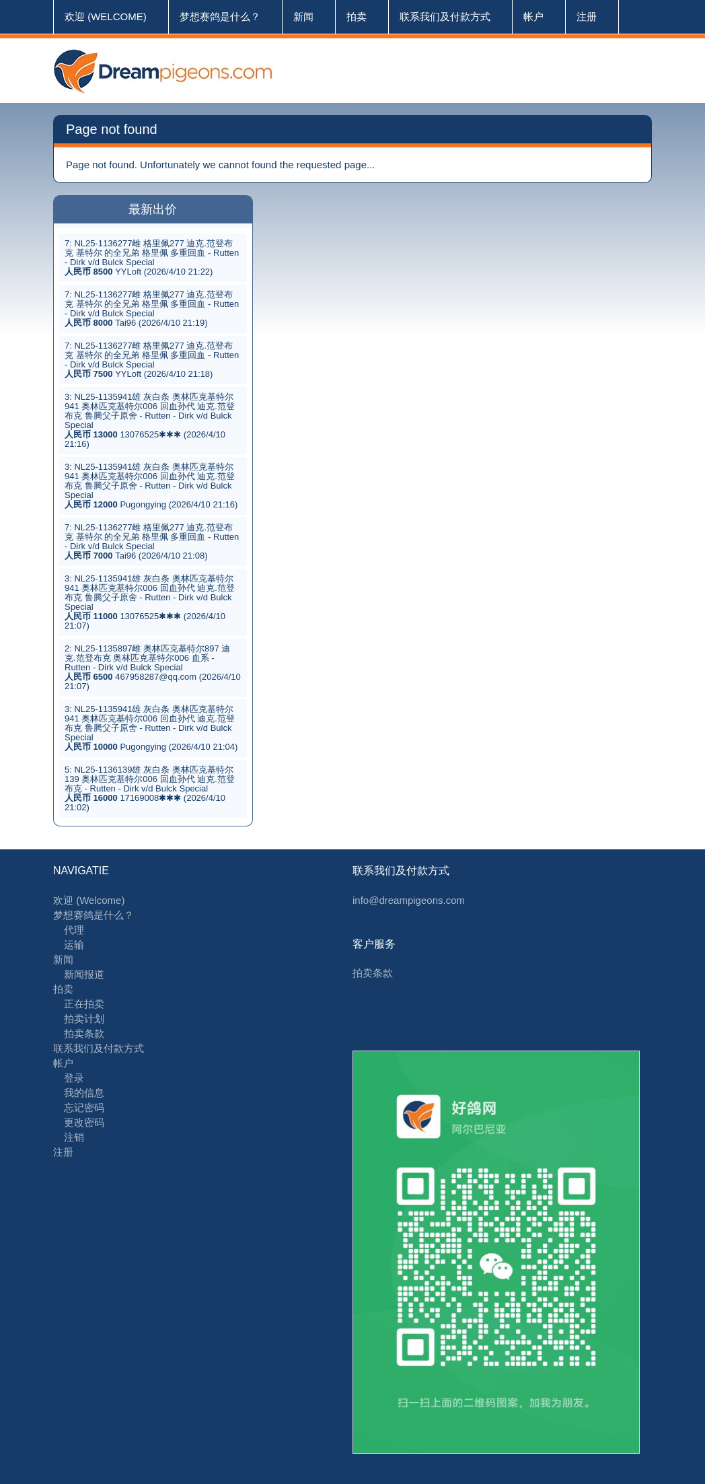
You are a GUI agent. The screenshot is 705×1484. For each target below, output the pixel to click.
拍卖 (356, 16)
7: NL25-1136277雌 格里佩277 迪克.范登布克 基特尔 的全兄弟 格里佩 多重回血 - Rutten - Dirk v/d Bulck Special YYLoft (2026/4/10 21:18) (152, 360)
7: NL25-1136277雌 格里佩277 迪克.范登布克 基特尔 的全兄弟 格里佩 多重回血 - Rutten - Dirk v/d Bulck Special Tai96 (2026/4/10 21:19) (152, 308)
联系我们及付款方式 (445, 16)
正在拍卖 (84, 1004)
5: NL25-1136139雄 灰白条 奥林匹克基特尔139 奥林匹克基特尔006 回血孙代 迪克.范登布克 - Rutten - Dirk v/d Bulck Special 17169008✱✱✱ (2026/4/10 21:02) (150, 788)
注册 (587, 16)
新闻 (303, 16)
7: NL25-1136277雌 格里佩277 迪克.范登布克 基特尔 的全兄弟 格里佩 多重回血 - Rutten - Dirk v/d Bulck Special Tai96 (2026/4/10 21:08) (152, 541)
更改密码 (84, 1122)
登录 (74, 1078)
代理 (74, 929)
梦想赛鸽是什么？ (220, 16)
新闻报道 (84, 974)
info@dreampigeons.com (408, 900)
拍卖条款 (84, 1033)
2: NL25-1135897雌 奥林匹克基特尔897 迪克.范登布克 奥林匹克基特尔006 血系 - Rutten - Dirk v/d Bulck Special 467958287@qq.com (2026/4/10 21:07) (153, 667)
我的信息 (84, 1092)
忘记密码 (84, 1107)
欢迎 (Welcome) (106, 16)
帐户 (533, 16)
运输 (74, 944)
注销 (74, 1137)
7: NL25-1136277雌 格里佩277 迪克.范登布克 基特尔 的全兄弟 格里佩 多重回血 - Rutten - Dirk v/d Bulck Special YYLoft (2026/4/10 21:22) (152, 257)
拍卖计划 (84, 1018)
